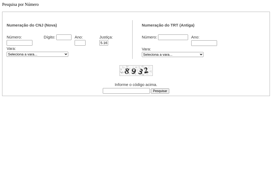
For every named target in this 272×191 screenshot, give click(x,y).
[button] (160, 91)
